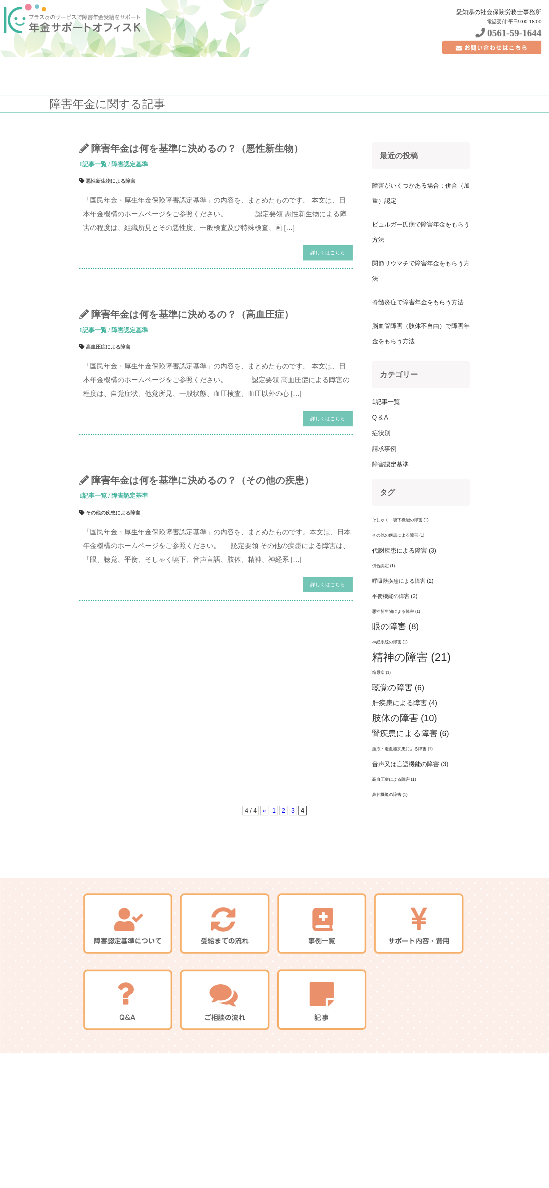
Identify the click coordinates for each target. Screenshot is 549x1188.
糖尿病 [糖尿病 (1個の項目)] (381, 672)
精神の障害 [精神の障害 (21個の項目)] (411, 657)
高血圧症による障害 (108, 347)
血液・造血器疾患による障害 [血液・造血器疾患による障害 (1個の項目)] (402, 748)
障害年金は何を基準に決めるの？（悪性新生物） (197, 148)
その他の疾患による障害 (113, 513)
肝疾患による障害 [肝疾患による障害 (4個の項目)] (404, 703)
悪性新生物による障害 (110, 181)
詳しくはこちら (327, 253)
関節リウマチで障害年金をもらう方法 (421, 271)
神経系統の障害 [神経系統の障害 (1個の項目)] (390, 642)
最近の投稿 (399, 155)
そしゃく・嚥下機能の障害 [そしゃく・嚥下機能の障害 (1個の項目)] (400, 520)
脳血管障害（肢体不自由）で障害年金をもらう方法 (421, 333)
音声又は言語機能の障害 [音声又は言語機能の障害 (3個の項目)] (410, 763)
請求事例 (384, 448)
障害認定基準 (129, 164)
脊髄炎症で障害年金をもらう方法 (418, 302)
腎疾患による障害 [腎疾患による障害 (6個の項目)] (410, 733)
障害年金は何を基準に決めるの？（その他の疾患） (202, 480)
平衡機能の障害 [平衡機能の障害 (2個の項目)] (394, 596)
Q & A (380, 417)
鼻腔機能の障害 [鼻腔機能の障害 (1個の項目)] (390, 794)
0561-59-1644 (508, 33)
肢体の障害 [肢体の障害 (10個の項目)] (404, 718)
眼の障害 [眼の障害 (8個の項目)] (395, 626)
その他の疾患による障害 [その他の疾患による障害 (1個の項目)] (398, 535)
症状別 (381, 433)
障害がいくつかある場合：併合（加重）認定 (421, 193)
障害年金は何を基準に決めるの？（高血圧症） (192, 314)
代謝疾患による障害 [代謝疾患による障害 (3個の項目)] (404, 550)
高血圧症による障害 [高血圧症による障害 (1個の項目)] (394, 779)
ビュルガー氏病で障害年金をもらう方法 (421, 232)
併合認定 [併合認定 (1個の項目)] (383, 565)
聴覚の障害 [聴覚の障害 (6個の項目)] (398, 687)
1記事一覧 (93, 164)
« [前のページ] (264, 810)
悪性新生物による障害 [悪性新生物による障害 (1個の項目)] (396, 611)
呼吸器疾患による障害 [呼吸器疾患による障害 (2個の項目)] (402, 581)
